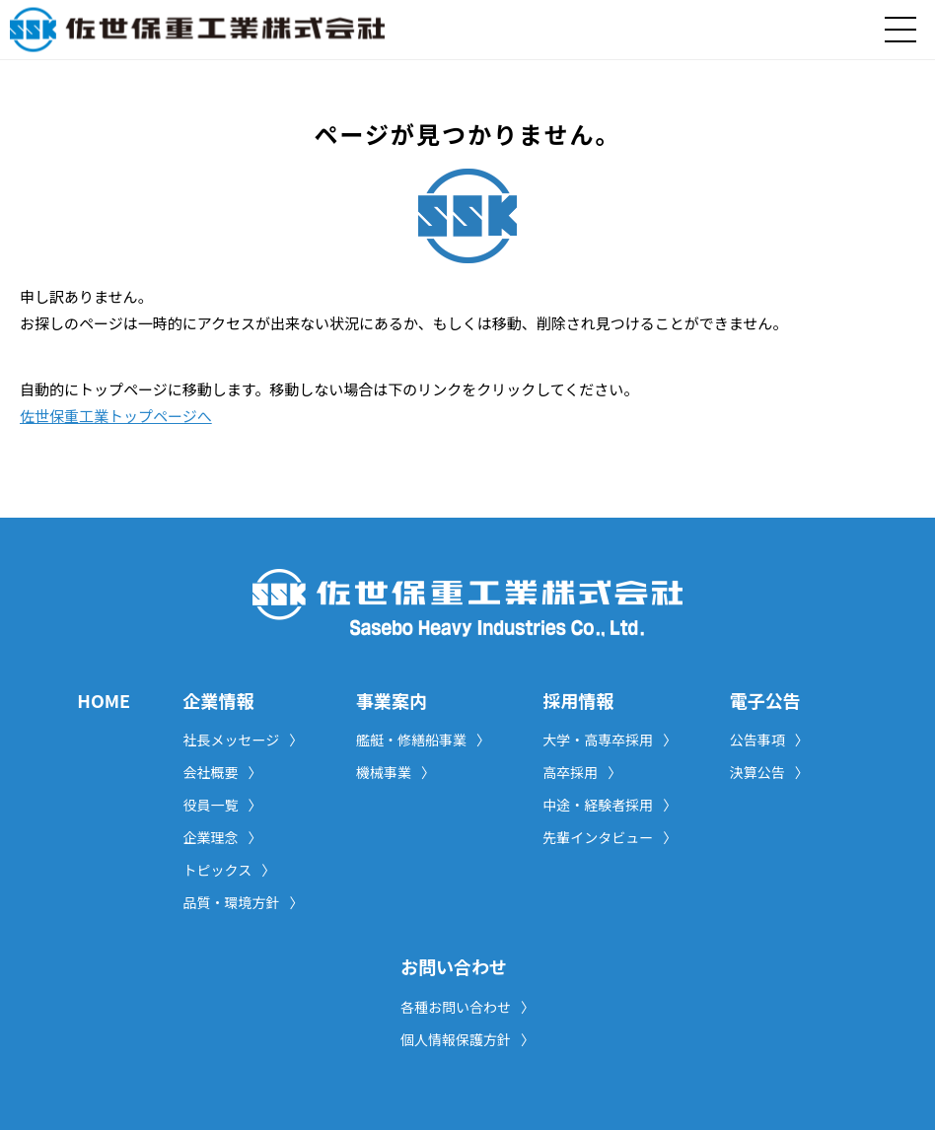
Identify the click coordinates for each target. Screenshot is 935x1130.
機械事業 (395, 772)
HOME (103, 700)
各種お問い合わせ (467, 1007)
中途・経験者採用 (609, 804)
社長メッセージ (243, 739)
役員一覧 (222, 804)
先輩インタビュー (609, 837)
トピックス (229, 870)
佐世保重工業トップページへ (116, 415)
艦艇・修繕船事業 (423, 739)
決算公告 (769, 772)
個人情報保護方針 (467, 1039)
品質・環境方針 (243, 902)
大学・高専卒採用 (609, 739)
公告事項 (769, 739)
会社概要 (222, 772)
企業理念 (222, 837)
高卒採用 (581, 772)
